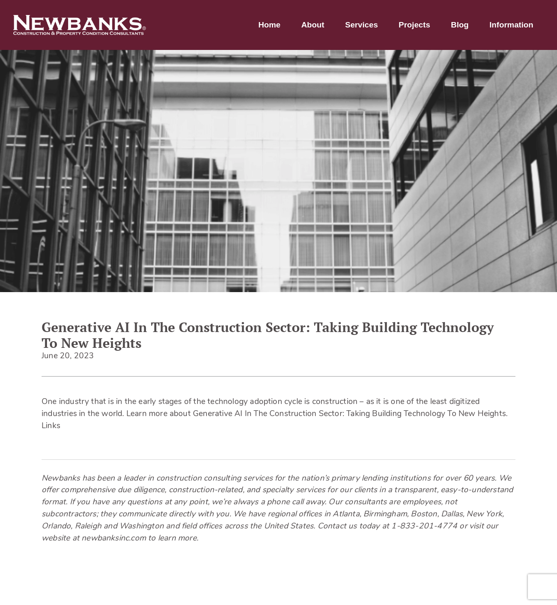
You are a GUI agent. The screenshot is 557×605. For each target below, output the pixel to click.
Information (511, 24)
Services (361, 24)
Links (51, 426)
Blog (460, 24)
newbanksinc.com (113, 539)
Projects (414, 24)
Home (269, 24)
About (312, 24)
